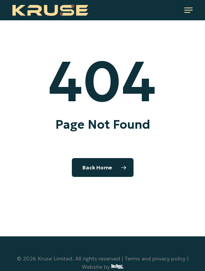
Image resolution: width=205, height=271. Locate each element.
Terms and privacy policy (155, 258)
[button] (188, 10)
